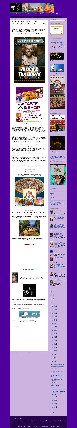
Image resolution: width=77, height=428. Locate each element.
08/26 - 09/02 (54, 329)
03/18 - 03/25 (54, 361)
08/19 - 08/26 (54, 330)
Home (29, 353)
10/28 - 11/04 (54, 316)
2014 (52, 413)
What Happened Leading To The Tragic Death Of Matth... (57, 382)
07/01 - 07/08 (54, 340)
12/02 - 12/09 (54, 309)
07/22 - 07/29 (54, 336)
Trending (51, 194)
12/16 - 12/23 (54, 306)
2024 (52, 294)
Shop (50, 190)
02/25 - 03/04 (54, 397)
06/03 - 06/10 (54, 346)
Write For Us (52, 201)
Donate (51, 192)
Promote (51, 189)
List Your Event (52, 197)
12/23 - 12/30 (54, 305)
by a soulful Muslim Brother (33, 321)
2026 (52, 291)
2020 (52, 299)
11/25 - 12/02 (54, 310)
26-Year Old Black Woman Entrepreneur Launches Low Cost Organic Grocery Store (59, 211)
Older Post (44, 353)
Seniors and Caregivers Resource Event (57, 366)
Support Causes (52, 205)
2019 (52, 301)
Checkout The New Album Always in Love (58, 375)
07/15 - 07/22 (54, 337)
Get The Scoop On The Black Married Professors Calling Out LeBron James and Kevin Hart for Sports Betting (59, 266)
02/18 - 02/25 (54, 399)
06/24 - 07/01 (54, 341)
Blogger (58, 426)
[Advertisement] (29, 257)
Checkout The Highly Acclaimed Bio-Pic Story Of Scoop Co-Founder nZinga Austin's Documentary (57, 157)
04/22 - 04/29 (54, 354)
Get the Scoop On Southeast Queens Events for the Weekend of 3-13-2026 (59, 258)
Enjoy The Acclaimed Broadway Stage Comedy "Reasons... (57, 368)
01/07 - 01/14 (54, 407)
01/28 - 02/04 (54, 403)
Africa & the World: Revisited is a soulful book (21, 321)
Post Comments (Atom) (19, 355)
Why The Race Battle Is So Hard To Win (57, 384)
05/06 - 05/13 (54, 351)
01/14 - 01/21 (54, 406)
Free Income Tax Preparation (56, 370)
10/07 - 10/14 (54, 320)
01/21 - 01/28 (54, 404)
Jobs (50, 198)
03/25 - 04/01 (54, 360)
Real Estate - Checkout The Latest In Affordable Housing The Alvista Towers (57, 204)
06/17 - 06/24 (54, 343)
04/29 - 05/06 (54, 353)
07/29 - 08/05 (54, 334)
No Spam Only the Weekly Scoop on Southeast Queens (29, 317)
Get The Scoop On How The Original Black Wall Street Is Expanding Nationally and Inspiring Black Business (59, 280)
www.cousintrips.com (33, 166)
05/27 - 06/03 (54, 347)
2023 (52, 295)
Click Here (27, 308)
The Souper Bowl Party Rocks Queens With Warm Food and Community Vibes (59, 218)
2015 (52, 412)
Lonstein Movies (42, 278)
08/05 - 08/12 (54, 333)
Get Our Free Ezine (53, 188)
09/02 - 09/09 (54, 327)
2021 (52, 298)
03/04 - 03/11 (54, 396)
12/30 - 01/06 (54, 303)
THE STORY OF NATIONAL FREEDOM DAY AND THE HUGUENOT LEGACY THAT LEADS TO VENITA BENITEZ (58, 235)
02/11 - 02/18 (54, 400)
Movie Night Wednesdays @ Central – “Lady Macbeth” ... (57, 380)
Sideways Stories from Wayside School (57, 378)
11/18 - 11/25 (54, 312)
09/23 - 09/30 (54, 323)
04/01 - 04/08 (54, 358)
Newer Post (14, 353)
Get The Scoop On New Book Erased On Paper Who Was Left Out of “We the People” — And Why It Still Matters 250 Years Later (59, 243)
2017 (52, 409)
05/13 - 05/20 (54, 350)
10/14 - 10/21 (54, 319)
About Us (51, 199)
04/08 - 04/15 (54, 357)
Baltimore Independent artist (55, 385)
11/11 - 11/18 (54, 313)
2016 (52, 410)
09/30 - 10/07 (54, 322)
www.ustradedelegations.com (17, 34)
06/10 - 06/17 (54, 344)
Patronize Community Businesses (55, 202)
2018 (52, 302)
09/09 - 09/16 (54, 326)
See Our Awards (52, 193)
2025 (52, 292)
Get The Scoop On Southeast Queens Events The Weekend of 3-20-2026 (59, 251)
